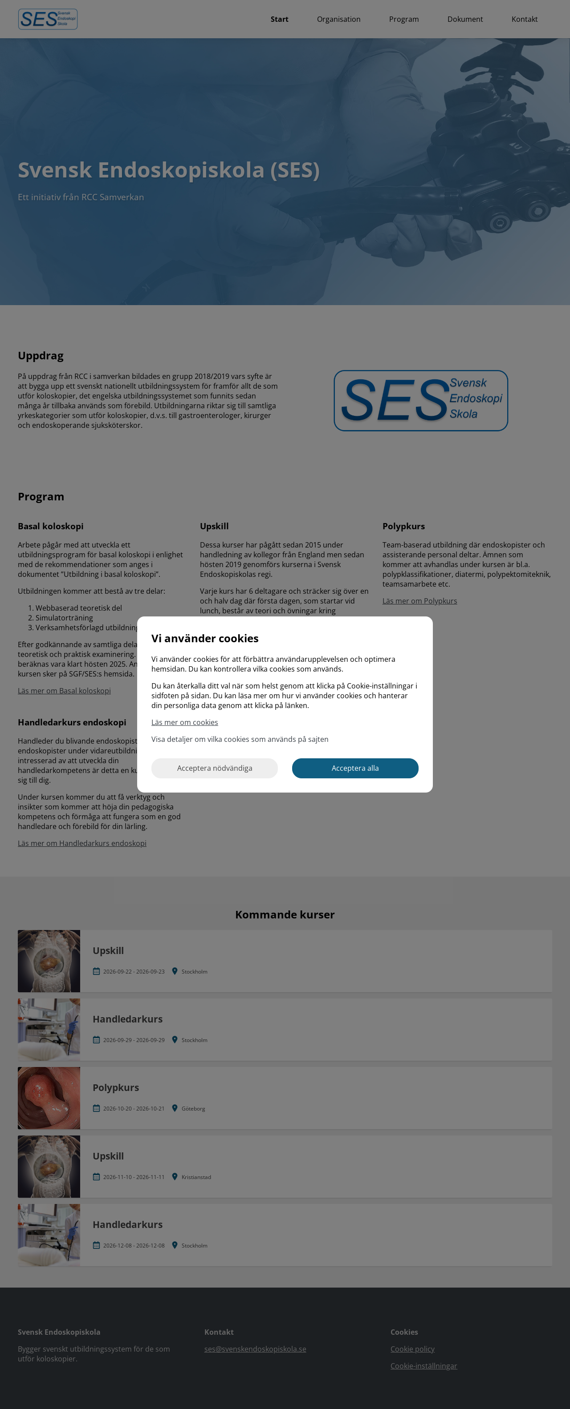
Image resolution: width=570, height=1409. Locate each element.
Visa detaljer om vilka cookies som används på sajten (240, 739)
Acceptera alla (355, 768)
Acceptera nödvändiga (214, 768)
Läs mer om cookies (184, 722)
